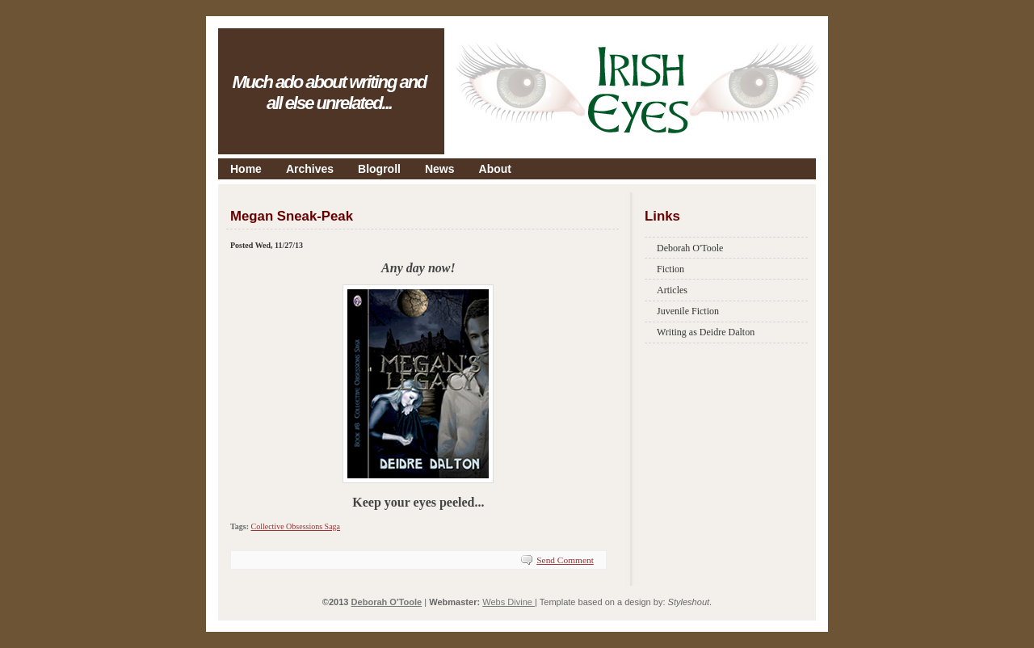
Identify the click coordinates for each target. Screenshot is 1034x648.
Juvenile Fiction (688, 311)
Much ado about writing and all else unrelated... (329, 92)
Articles (672, 290)
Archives (310, 168)
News (440, 168)
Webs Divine (508, 602)
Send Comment (565, 560)
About (495, 168)
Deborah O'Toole (690, 248)
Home (246, 168)
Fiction (670, 269)
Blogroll (379, 168)
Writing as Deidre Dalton (705, 332)
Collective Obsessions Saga (295, 526)
